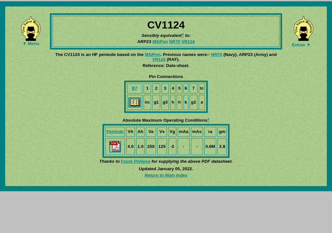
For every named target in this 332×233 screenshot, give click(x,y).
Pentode (115, 131)
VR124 (188, 41)
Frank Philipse (135, 161)
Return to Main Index (166, 175)
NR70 (174, 41)
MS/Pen (160, 41)
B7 (134, 88)
